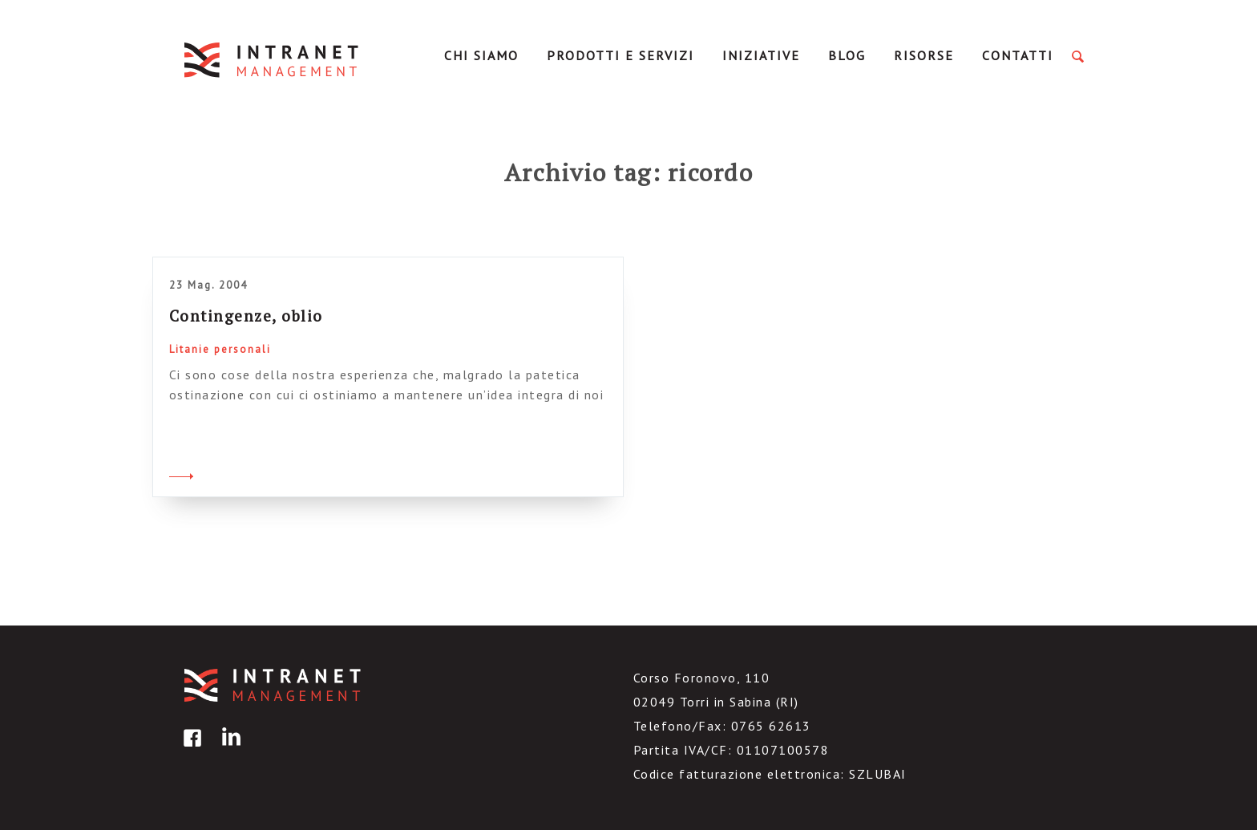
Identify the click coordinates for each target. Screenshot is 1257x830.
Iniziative (761, 55)
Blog (847, 55)
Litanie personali (220, 349)
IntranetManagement (272, 60)
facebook (190, 749)
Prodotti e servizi (620, 55)
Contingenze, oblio (246, 316)
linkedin (228, 749)
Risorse (924, 55)
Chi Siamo (481, 55)
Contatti (1017, 55)
